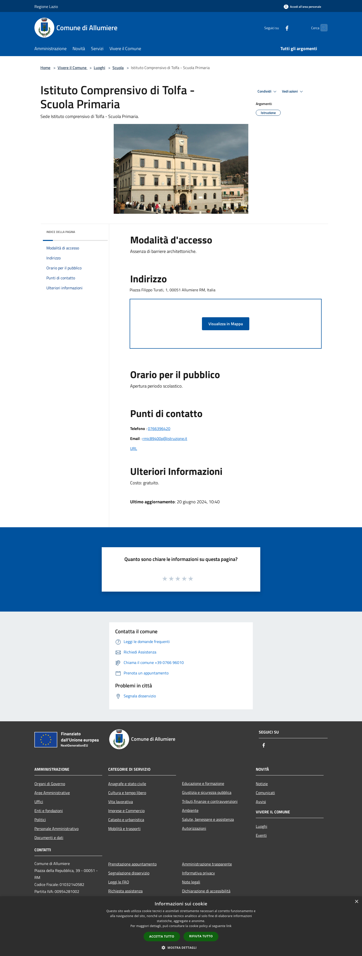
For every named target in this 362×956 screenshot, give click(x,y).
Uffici (38, 802)
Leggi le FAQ (118, 882)
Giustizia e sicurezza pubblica (206, 792)
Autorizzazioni (194, 828)
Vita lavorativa (120, 802)
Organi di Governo (49, 784)
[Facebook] (277, 27)
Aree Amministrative (52, 793)
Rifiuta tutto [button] (201, 936)
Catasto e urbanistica (126, 820)
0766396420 (159, 428)
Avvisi (261, 802)
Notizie (262, 784)
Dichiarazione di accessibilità (206, 891)
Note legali (191, 882)
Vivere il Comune (73, 68)
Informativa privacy (198, 873)
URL (133, 448)
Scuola (118, 68)
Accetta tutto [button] (161, 936)
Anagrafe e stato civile (127, 784)
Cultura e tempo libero (127, 793)
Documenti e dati (48, 838)
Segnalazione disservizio (128, 873)
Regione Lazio (46, 6)
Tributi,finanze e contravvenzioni (210, 801)
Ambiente (190, 810)
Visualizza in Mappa (225, 324)
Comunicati (265, 793)
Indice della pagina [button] (60, 231)
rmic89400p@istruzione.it (164, 438)
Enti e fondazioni (48, 811)
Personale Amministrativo (56, 829)
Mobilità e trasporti (124, 829)
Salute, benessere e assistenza (208, 819)
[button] (181, 947)
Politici (40, 820)
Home (45, 68)
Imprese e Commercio (126, 811)
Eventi (261, 835)
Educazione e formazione (203, 783)
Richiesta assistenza (125, 891)
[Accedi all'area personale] (302, 6)
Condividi (268, 92)
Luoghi (99, 68)
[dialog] (181, 926)
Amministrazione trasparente (207, 864)
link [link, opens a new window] (229, 926)
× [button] (356, 902)
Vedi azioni (293, 92)
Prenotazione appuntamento (132, 864)
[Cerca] (322, 28)
